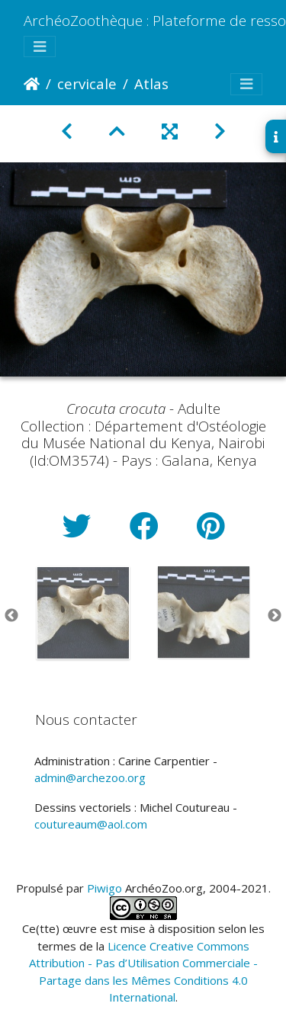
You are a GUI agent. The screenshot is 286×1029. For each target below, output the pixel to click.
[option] (83, 612)
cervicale (87, 83)
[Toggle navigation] (40, 47)
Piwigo (104, 888)
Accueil (32, 84)
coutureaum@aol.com (90, 824)
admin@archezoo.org (90, 777)
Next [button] (274, 615)
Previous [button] (11, 615)
